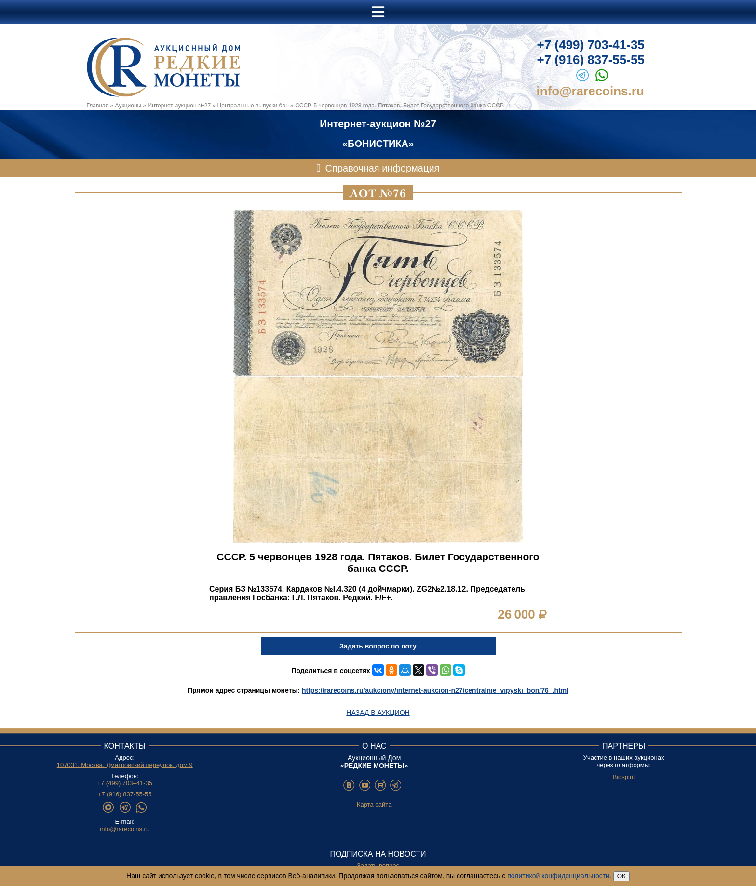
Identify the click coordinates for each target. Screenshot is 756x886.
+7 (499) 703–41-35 (124, 783)
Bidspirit (623, 776)
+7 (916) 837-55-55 (591, 60)
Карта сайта (374, 804)
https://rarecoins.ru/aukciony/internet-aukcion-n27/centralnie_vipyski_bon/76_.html (435, 690)
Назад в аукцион (377, 712)
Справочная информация (382, 168)
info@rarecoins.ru (590, 91)
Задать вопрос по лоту (377, 646)
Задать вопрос (378, 865)
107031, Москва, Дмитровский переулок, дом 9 (125, 764)
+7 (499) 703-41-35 (591, 45)
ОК (621, 876)
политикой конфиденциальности (558, 876)
